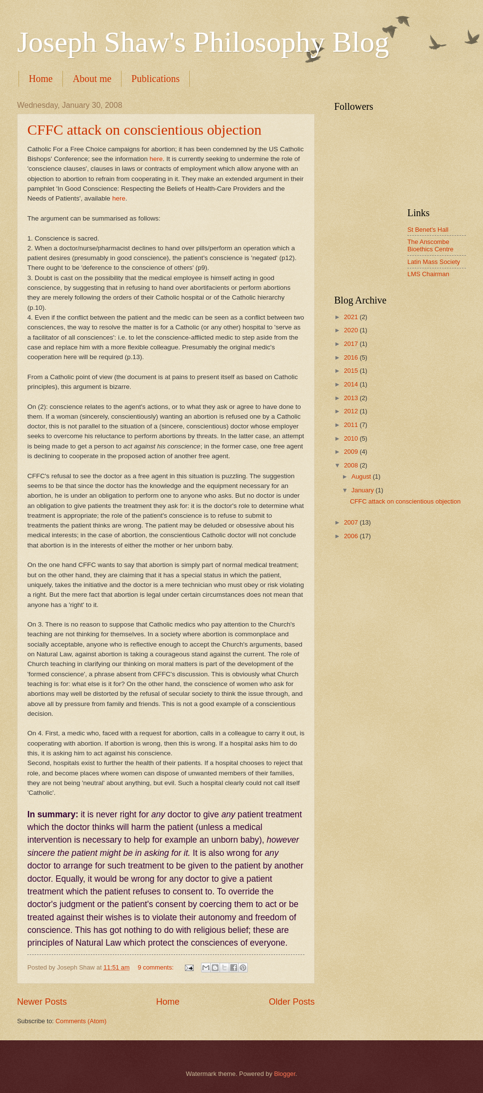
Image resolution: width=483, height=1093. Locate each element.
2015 (352, 370)
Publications (155, 78)
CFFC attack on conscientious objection (144, 129)
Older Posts (292, 1002)
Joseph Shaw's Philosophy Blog (203, 42)
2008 (352, 465)
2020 (352, 330)
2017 (352, 343)
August (362, 476)
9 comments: (156, 967)
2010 (352, 438)
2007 (352, 522)
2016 (352, 357)
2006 (352, 536)
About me (92, 78)
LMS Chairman (428, 274)
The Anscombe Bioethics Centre (430, 245)
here (156, 158)
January (363, 490)
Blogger (285, 1073)
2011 (352, 424)
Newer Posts (42, 1002)
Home (41, 78)
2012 (352, 411)
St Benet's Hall (427, 229)
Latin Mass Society (433, 261)
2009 (352, 451)
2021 (352, 317)
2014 (352, 384)
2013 (352, 398)
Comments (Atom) (81, 1021)
